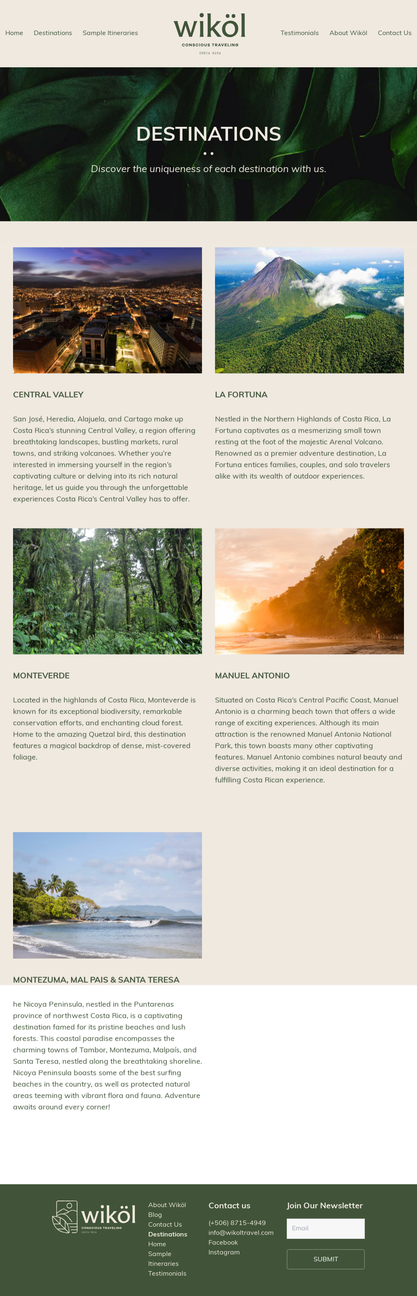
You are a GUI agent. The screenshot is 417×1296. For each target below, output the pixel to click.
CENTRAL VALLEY (48, 402)
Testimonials (300, 33)
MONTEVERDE (41, 683)
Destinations (53, 33)
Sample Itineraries (110, 33)
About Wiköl (348, 33)
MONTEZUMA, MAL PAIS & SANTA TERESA (96, 987)
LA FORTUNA (241, 402)
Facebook (223, 1243)
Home (14, 33)
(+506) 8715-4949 (237, 1223)
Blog (155, 1215)
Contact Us (395, 33)
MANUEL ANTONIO (252, 683)
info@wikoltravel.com (241, 1233)
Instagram (224, 1253)
